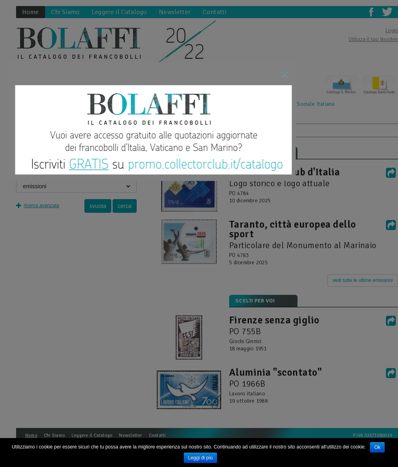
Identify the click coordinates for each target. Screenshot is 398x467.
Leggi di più (200, 458)
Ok (377, 447)
